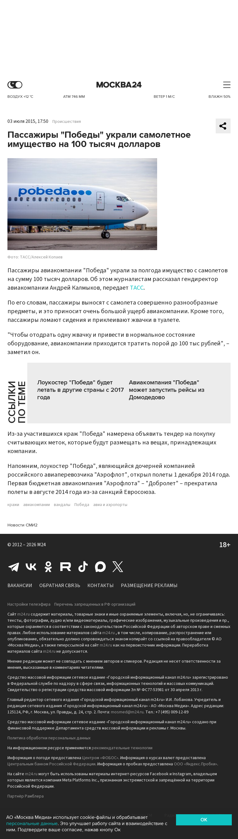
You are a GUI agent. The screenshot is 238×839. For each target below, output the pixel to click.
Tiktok (83, 566)
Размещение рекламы (149, 585)
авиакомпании (36, 505)
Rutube (66, 566)
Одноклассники (48, 566)
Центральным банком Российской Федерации (51, 764)
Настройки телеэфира (29, 604)
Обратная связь (59, 585)
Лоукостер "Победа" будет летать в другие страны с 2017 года (80, 390)
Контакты (100, 585)
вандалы (62, 505)
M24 (41, 544)
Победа (81, 505)
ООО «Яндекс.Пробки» (195, 764)
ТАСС (136, 287)
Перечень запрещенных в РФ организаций (94, 604)
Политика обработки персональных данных (48, 738)
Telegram (13, 566)
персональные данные (32, 823)
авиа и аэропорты (110, 505)
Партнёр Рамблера (25, 796)
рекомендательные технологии (122, 748)
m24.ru (23, 614)
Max (100, 566)
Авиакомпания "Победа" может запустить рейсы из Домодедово (167, 390)
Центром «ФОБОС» (100, 758)
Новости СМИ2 (22, 525)
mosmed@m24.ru (127, 712)
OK (204, 820)
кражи (13, 505)
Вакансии (19, 585)
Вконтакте (31, 566)
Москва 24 (119, 85)
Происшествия (66, 122)
